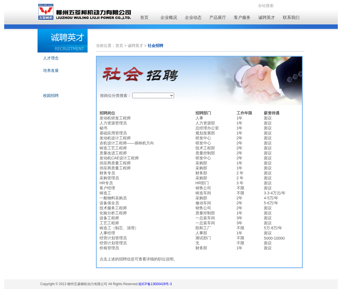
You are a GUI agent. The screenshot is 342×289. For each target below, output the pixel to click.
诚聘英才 (266, 17)
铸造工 (105, 193)
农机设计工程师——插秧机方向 (127, 143)
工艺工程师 (109, 223)
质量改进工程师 (113, 153)
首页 (144, 17)
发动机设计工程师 (115, 138)
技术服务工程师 (113, 208)
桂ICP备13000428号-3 (155, 284)
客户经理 (107, 188)
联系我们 (291, 17)
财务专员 (107, 173)
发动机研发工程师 (115, 118)
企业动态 (193, 17)
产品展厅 (217, 17)
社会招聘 (51, 83)
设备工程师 (109, 218)
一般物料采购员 (113, 198)
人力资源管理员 (113, 123)
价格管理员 (109, 248)
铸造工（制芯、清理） (119, 228)
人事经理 (107, 233)
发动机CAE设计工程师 (119, 158)
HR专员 (106, 183)
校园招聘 (51, 95)
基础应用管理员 (113, 133)
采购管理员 (109, 178)
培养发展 (51, 70)
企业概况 (168, 17)
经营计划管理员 (113, 238)
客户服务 (242, 17)
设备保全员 (109, 203)
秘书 (103, 128)
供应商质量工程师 (115, 163)
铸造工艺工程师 (113, 148)
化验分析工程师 (113, 213)
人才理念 (51, 58)
